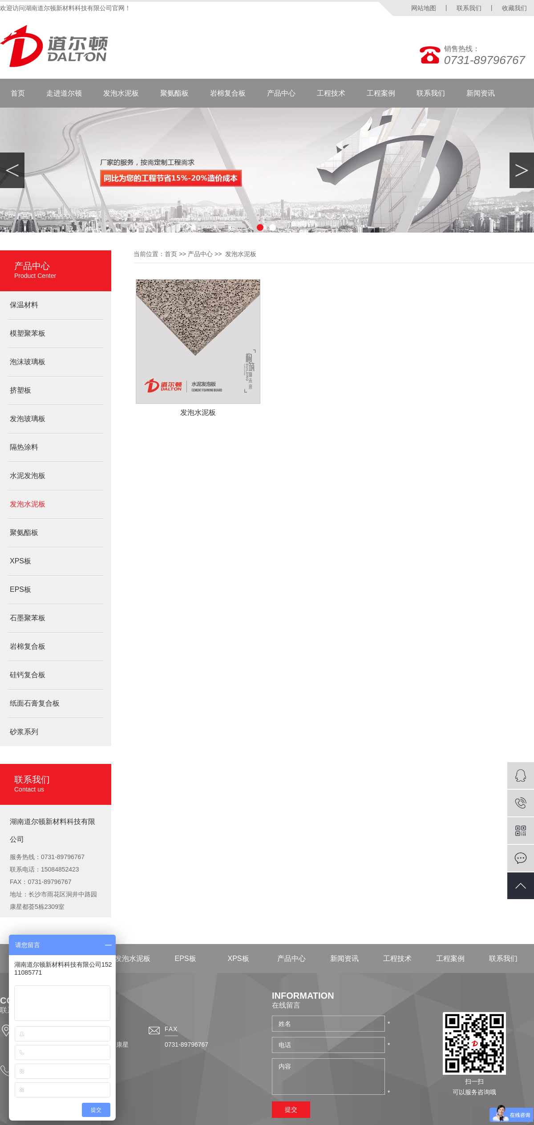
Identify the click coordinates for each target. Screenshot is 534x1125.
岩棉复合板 (228, 93)
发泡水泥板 (121, 93)
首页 (18, 93)
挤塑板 (20, 390)
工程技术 (331, 93)
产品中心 (281, 93)
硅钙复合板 (27, 675)
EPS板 (20, 589)
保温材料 (24, 305)
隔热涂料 (24, 447)
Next (522, 170)
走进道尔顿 (64, 93)
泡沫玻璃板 (27, 362)
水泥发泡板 (27, 475)
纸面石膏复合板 (35, 703)
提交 (291, 1109)
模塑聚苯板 (27, 333)
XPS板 (20, 561)
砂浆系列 (24, 731)
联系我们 (469, 8)
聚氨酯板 (174, 93)
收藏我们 (514, 8)
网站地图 (423, 8)
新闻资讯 (480, 93)
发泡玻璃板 (27, 418)
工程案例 (381, 93)
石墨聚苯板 (27, 618)
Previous (12, 170)
